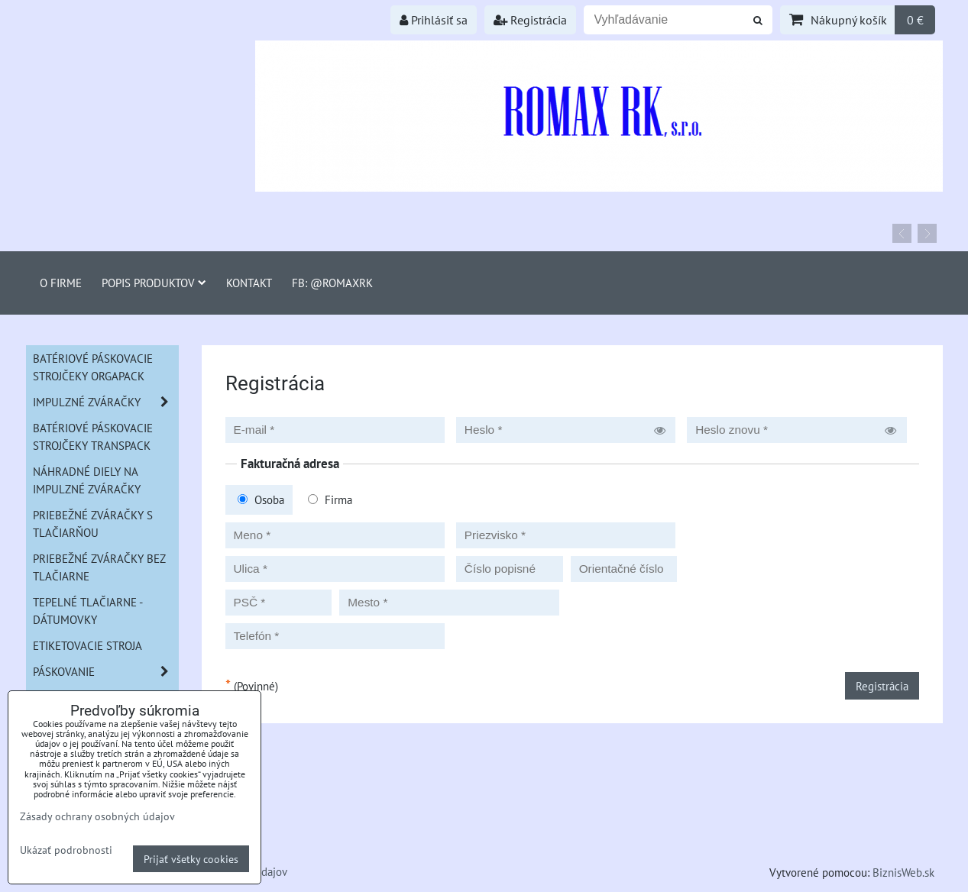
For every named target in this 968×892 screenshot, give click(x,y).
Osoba (261, 499)
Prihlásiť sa (434, 19)
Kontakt (249, 282)
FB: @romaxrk (332, 282)
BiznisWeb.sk (903, 872)
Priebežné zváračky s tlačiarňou (93, 523)
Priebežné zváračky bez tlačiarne (99, 567)
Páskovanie (105, 671)
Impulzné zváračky (105, 402)
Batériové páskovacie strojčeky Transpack (93, 436)
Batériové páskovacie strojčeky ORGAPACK (93, 367)
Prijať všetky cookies (191, 859)
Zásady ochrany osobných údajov (97, 816)
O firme (61, 282)
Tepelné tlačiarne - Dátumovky (88, 610)
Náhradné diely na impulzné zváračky (87, 480)
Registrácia (530, 19)
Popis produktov (154, 282)
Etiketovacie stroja (87, 645)
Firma (330, 499)
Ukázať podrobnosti (66, 850)
